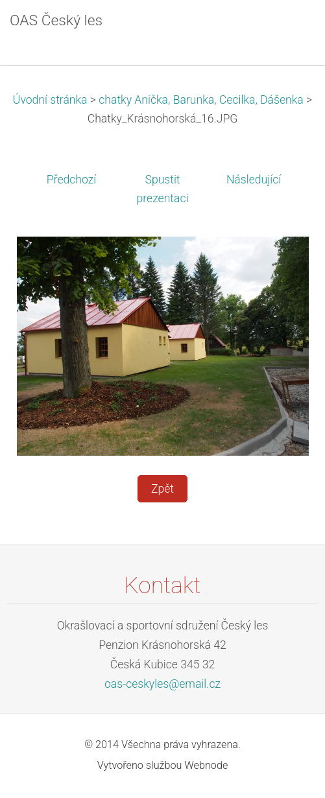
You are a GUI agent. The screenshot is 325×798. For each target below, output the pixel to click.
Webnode (206, 765)
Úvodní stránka (50, 99)
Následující (253, 179)
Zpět (162, 488)
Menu (289, 29)
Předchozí (71, 179)
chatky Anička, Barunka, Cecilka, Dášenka (201, 99)
